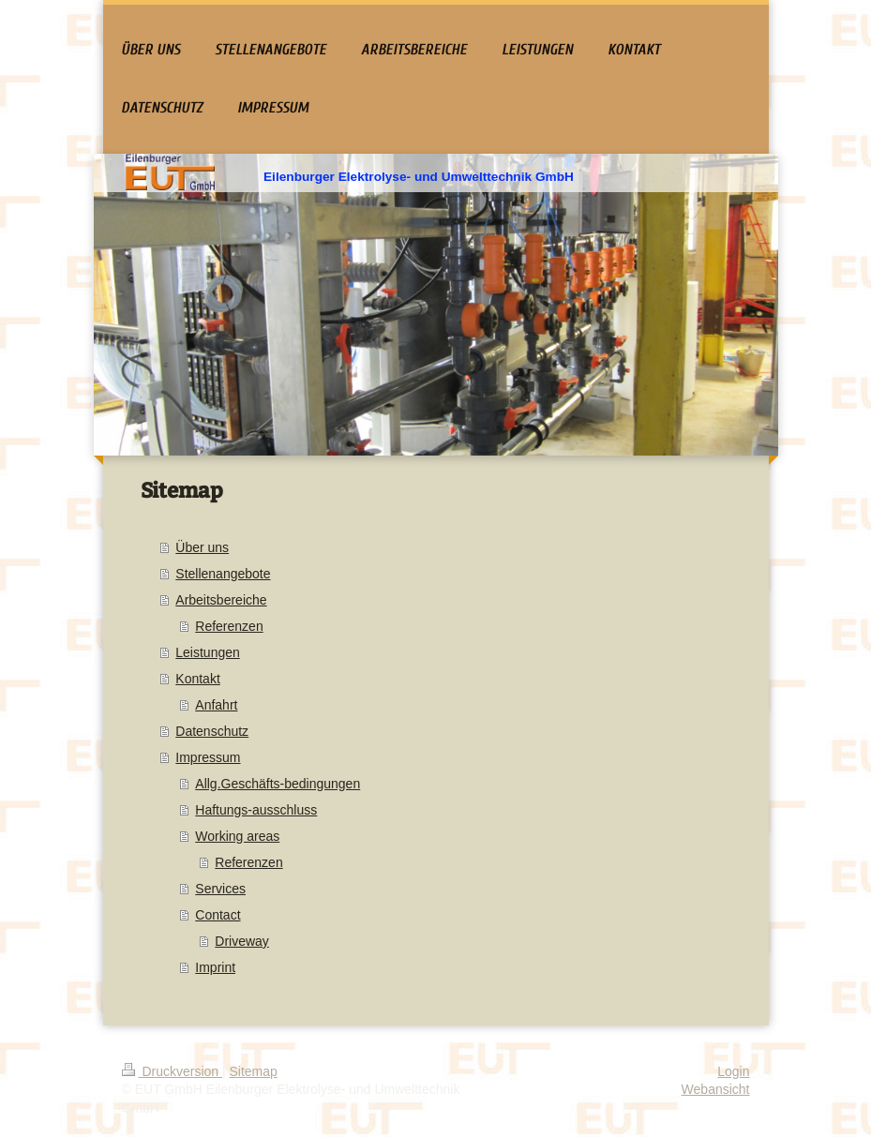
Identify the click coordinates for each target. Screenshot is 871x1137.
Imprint (215, 967)
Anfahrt (216, 704)
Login (733, 1071)
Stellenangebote (222, 573)
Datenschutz (211, 731)
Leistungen (207, 652)
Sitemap (254, 1071)
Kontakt (197, 678)
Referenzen (229, 626)
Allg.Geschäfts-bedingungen (277, 783)
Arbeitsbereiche (220, 599)
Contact (217, 914)
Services (220, 888)
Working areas (237, 836)
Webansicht (716, 1089)
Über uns (202, 547)
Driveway (242, 941)
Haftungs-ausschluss (256, 809)
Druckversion (172, 1071)
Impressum (207, 757)
